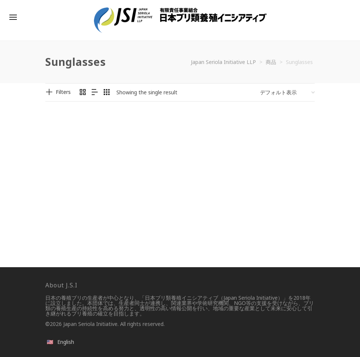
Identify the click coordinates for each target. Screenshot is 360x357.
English (65, 341)
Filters (63, 91)
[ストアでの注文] (287, 92)
